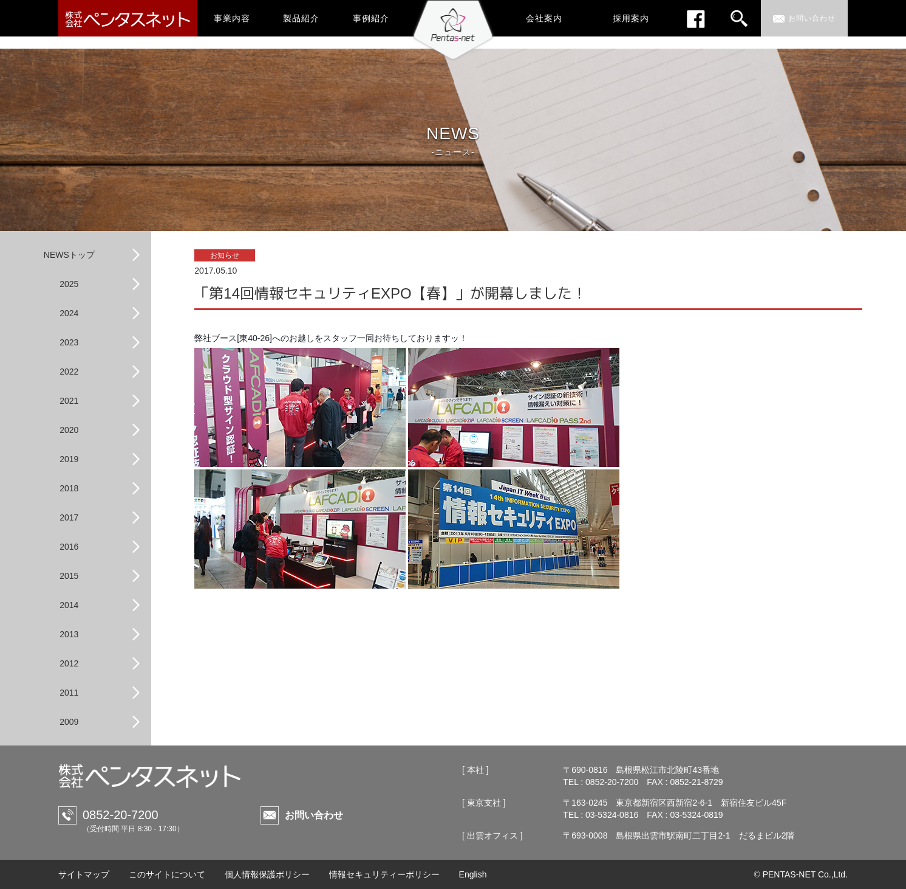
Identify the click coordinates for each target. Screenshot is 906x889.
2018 (69, 488)
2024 (69, 313)
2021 (69, 401)
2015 (69, 576)
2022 (69, 371)
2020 (69, 430)
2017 (69, 517)
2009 (69, 722)
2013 (69, 634)
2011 (69, 692)
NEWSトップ (69, 255)
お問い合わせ (314, 815)
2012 (69, 663)
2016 (69, 547)
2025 (69, 284)
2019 (69, 459)
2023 (69, 342)
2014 (69, 605)
